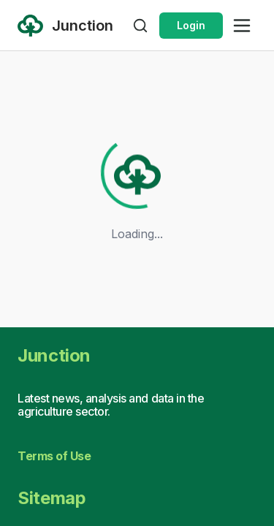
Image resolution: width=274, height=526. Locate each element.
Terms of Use (54, 456)
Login (191, 25)
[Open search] (140, 25)
